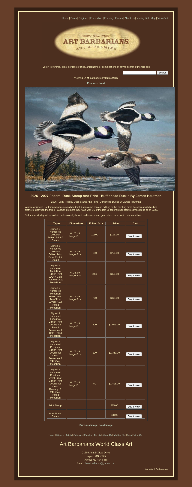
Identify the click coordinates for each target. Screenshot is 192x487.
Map (153, 18)
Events (119, 18)
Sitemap (60, 435)
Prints (73, 18)
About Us (129, 18)
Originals (83, 18)
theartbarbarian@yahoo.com (100, 463)
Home (65, 18)
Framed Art (96, 18)
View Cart (163, 18)
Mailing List (142, 18)
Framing (108, 18)
